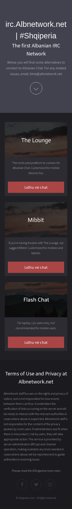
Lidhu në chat (36, 187)
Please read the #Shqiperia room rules (36, 471)
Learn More (36, 88)
